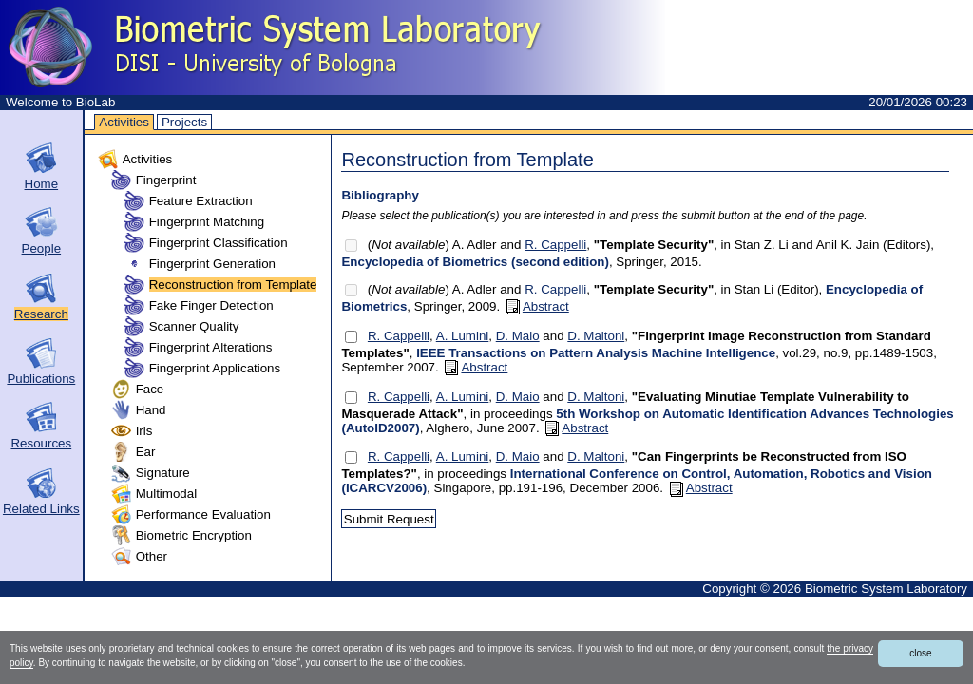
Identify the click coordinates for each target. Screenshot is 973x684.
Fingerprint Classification (218, 243)
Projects (184, 122)
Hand (151, 410)
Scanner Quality (194, 326)
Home (42, 184)
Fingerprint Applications (215, 368)
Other (151, 556)
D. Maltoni (595, 336)
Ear (146, 452)
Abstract (537, 306)
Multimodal (166, 493)
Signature (163, 473)
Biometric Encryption (194, 535)
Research (41, 314)
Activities (124, 122)
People (42, 248)
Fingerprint (166, 180)
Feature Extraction (201, 201)
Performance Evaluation (203, 514)
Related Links (41, 509)
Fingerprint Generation (212, 263)
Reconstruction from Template (233, 284)
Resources (40, 443)
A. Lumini (462, 336)
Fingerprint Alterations (211, 347)
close (920, 653)
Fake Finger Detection (211, 305)
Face (150, 389)
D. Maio (518, 336)
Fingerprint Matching (207, 222)
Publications (41, 378)
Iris (144, 431)
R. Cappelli (555, 245)
